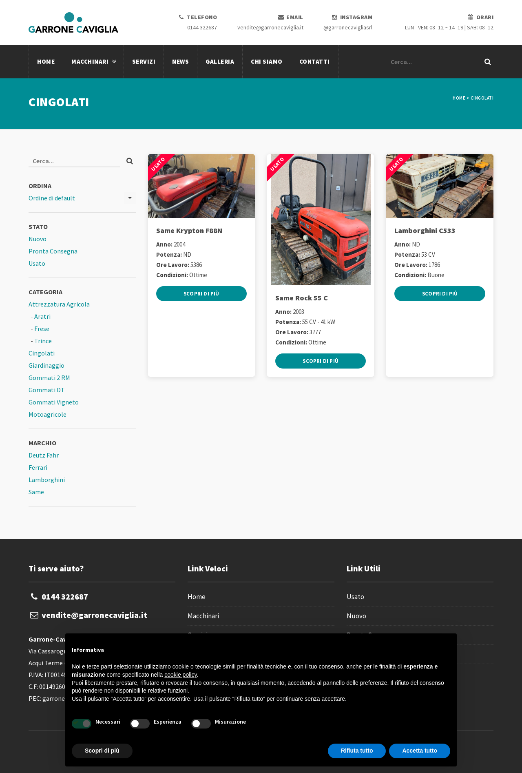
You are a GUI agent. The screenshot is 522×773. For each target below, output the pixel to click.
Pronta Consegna (53, 251)
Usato (37, 263)
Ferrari (38, 467)
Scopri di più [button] (102, 750)
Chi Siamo (267, 61)
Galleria (220, 61)
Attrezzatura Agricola (59, 304)
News (180, 61)
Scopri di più (201, 293)
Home (46, 61)
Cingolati (42, 353)
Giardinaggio (46, 365)
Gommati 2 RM (49, 377)
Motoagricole (47, 414)
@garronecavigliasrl (347, 27)
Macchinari (93, 61)
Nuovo (37, 239)
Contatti (314, 61)
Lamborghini (47, 479)
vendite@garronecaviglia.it (270, 27)
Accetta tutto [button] (419, 750)
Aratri (42, 316)
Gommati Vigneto (54, 402)
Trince (43, 341)
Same (36, 492)
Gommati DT (47, 390)
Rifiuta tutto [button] (357, 750)
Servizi (144, 61)
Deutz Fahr (44, 455)
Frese (41, 328)
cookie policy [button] (180, 674)
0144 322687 (202, 27)
